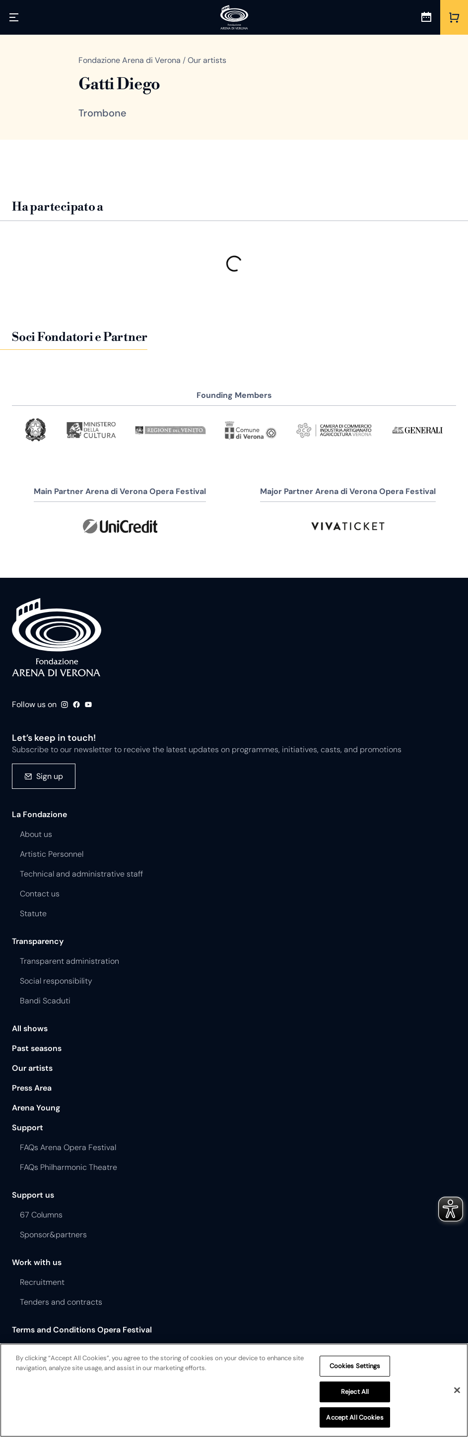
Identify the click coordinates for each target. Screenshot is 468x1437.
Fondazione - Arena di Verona (56, 637)
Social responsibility (56, 981)
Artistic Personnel (51, 854)
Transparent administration (69, 961)
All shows (30, 1028)
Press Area (32, 1088)
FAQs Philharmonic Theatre (68, 1167)
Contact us (40, 893)
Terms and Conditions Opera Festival (82, 1330)
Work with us (37, 1262)
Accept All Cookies (354, 1419)
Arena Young (36, 1108)
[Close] (457, 1392)
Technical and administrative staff (81, 874)
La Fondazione (39, 814)
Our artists (32, 1068)
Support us (33, 1195)
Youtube (88, 705)
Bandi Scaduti (45, 1000)
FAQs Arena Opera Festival (68, 1147)
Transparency (38, 941)
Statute (33, 913)
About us (36, 834)
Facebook (76, 705)
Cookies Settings (355, 1368)
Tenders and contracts (61, 1302)
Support (27, 1127)
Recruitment (42, 1282)
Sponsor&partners (53, 1234)
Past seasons (37, 1048)
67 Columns (41, 1215)
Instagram (64, 705)
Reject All (355, 1393)
